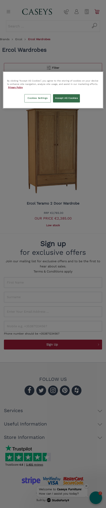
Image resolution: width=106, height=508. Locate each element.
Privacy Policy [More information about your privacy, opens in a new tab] (15, 87)
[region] (53, 89)
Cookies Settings (37, 98)
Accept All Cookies (66, 98)
